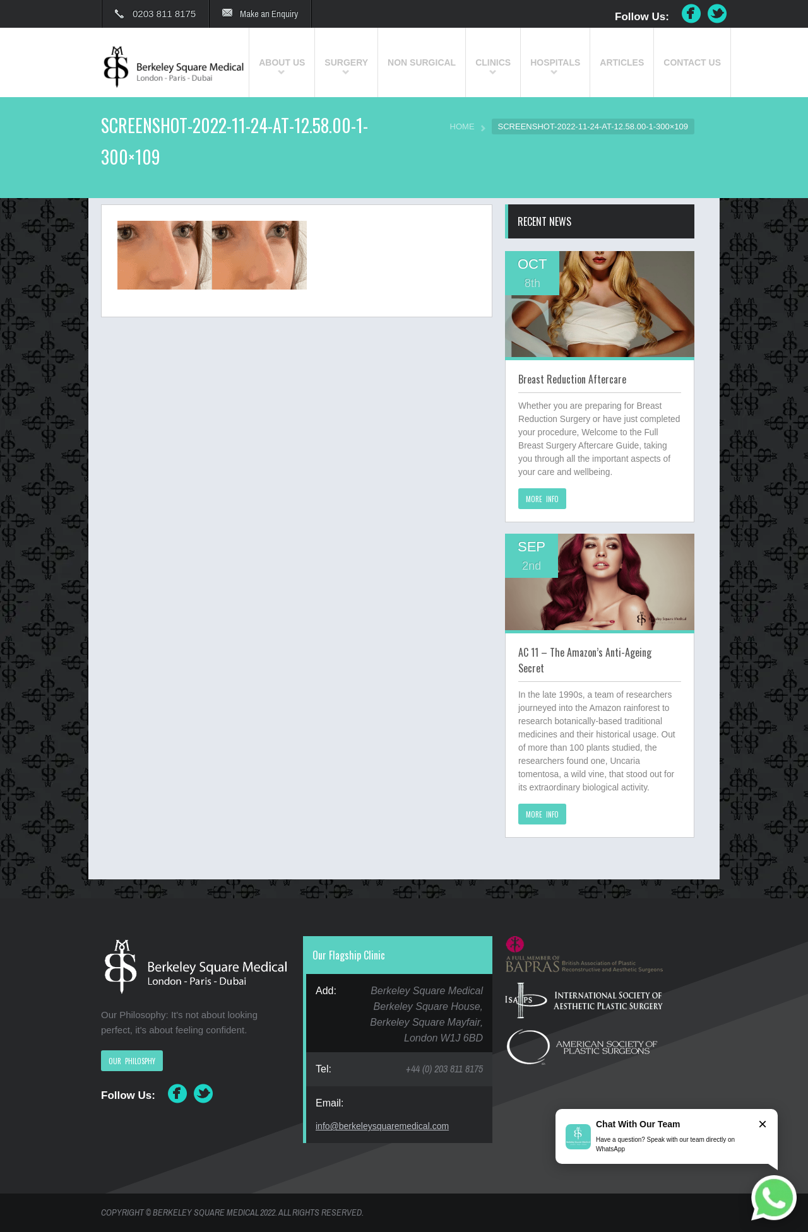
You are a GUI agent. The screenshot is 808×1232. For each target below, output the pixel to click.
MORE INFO (542, 499)
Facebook (691, 14)
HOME (462, 126)
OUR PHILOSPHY (132, 1061)
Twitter (718, 14)
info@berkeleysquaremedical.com (382, 1126)
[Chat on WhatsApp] (774, 1198)
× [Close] (762, 1123)
